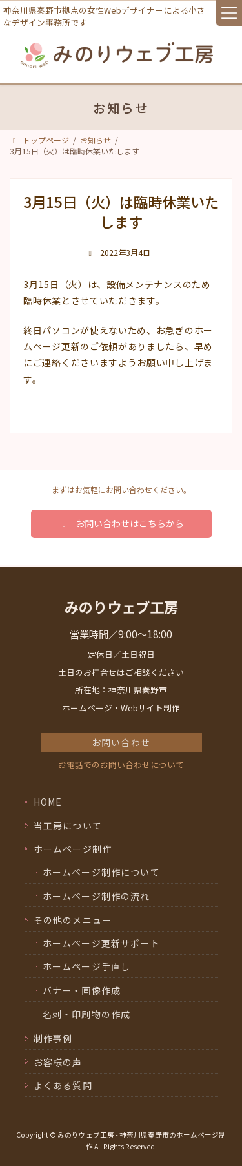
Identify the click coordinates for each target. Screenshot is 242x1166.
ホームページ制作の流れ (96, 895)
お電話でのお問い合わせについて (121, 764)
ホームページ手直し (87, 966)
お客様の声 (58, 1062)
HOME (48, 801)
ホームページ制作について (101, 872)
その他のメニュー (73, 919)
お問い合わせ (121, 742)
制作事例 (53, 1038)
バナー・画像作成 (82, 990)
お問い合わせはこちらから (120, 523)
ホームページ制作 (73, 848)
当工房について (68, 825)
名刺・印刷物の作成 (87, 1013)
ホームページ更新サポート (101, 943)
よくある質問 (63, 1085)
